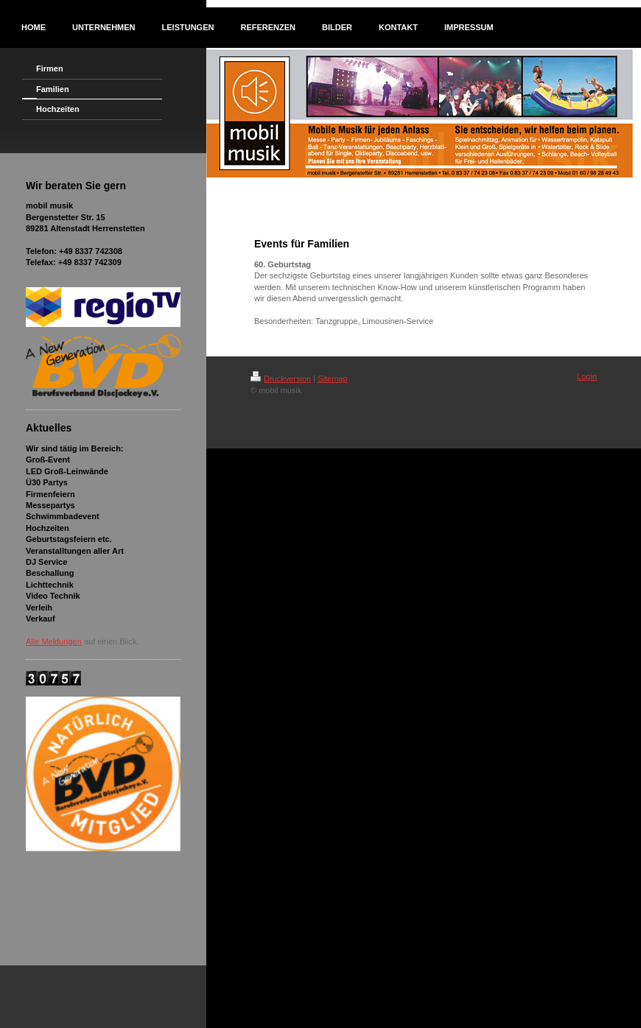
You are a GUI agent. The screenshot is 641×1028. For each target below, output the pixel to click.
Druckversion (281, 378)
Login (587, 376)
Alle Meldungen (54, 641)
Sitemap (332, 378)
